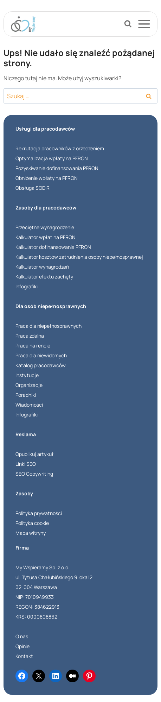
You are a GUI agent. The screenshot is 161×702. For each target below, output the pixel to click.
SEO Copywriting (34, 473)
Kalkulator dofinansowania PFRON (53, 247)
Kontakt (24, 656)
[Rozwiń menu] (147, 24)
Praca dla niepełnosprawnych (48, 325)
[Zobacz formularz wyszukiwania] (128, 24)
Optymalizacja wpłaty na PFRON (51, 158)
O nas (21, 636)
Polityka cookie (32, 523)
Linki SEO (25, 463)
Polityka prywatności (38, 513)
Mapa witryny (30, 532)
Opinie (22, 646)
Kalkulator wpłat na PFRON (45, 237)
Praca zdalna (29, 335)
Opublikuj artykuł (34, 454)
